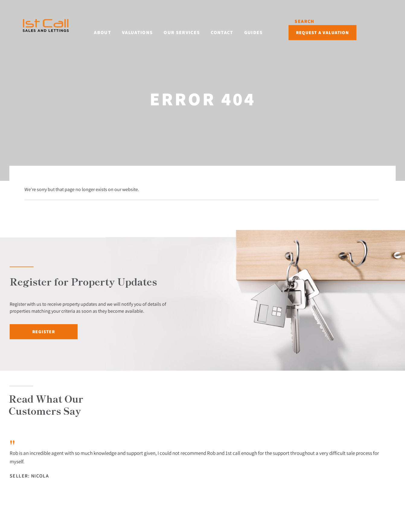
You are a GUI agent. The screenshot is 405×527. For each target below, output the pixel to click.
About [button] (103, 26)
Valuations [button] (138, 26)
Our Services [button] (182, 26)
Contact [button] (222, 26)
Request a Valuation (353, 26)
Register (43, 331)
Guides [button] (254, 26)
